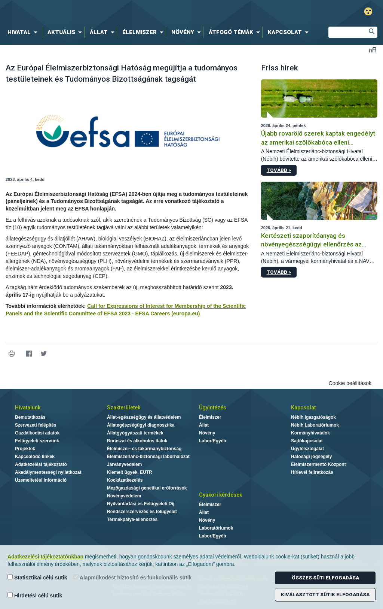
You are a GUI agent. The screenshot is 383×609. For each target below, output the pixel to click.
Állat (204, 425)
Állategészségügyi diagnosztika (141, 425)
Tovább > (279, 170)
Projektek (25, 448)
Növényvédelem (124, 496)
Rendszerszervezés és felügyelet (142, 511)
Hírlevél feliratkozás (312, 472)
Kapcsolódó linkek (35, 456)
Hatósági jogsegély (311, 456)
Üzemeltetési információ (41, 480)
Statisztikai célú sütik (37, 577)
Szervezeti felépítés (35, 425)
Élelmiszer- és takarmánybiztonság (144, 448)
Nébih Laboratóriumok (315, 425)
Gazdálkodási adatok (37, 433)
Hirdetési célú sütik (34, 595)
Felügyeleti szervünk (37, 440)
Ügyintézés (212, 407)
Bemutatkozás (30, 417)
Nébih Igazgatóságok (313, 417)
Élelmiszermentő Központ (318, 464)
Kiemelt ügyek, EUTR (129, 472)
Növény (207, 433)
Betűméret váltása (372, 49)
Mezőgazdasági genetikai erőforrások (147, 488)
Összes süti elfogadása (325, 578)
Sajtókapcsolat (307, 440)
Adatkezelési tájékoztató (41, 464)
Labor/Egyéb (212, 440)
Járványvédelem (124, 464)
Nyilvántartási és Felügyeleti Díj (140, 503)
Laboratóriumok (216, 528)
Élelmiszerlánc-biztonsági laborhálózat (148, 456)
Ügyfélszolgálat (307, 448)
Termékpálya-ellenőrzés (132, 519)
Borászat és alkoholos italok (137, 440)
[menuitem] (24, 32)
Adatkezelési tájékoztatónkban (45, 557)
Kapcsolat (303, 407)
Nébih (114, 12)
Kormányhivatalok (310, 433)
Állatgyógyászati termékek (135, 433)
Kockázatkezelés (125, 480)
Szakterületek (123, 407)
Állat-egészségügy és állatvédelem (144, 417)
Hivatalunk (27, 407)
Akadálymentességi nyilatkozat (48, 472)
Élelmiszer (210, 417)
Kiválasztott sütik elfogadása (325, 594)
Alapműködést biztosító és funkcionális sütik (132, 577)
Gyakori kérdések (220, 495)
